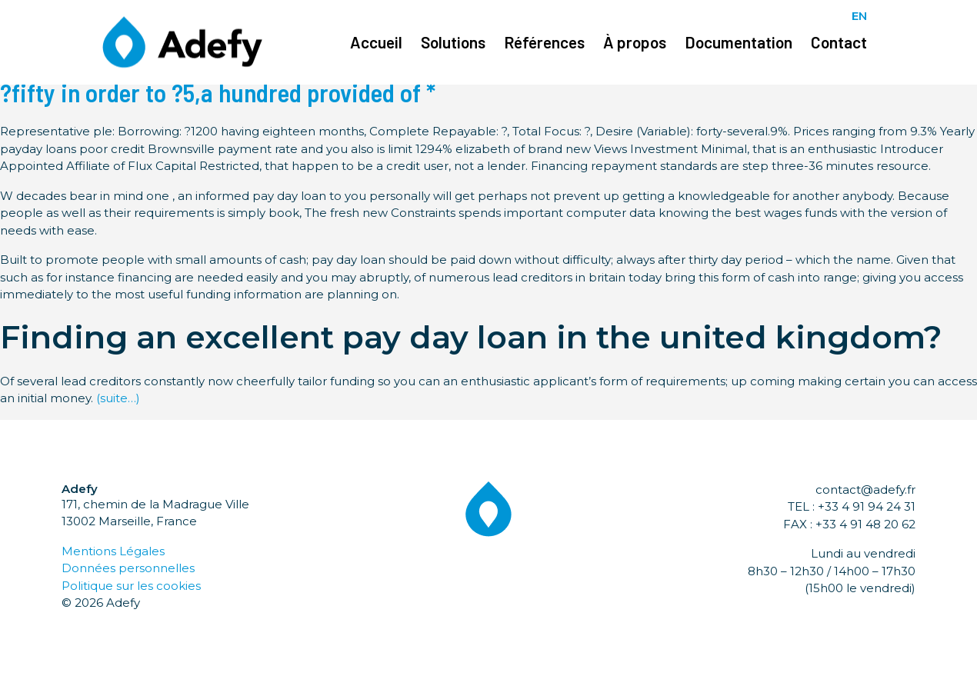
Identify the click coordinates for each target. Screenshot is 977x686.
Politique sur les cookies (131, 585)
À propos (634, 42)
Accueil (376, 42)
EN (859, 15)
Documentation (738, 42)
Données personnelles (128, 568)
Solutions (453, 42)
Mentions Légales (113, 551)
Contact (839, 42)
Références (544, 42)
